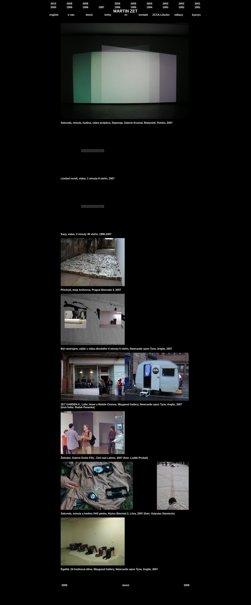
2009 (69, 3)
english (53, 14)
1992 (181, 7)
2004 (149, 3)
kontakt (143, 14)
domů (89, 14)
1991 (197, 7)
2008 (85, 3)
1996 (117, 7)
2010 (53, 3)
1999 (69, 7)
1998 (85, 7)
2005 (133, 3)
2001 (197, 3)
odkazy (178, 14)
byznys (196, 14)
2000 (53, 7)
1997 (101, 7)
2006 (117, 3)
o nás (71, 14)
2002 (181, 3)
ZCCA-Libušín (161, 14)
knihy (108, 14)
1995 (133, 7)
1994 (149, 7)
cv (126, 14)
